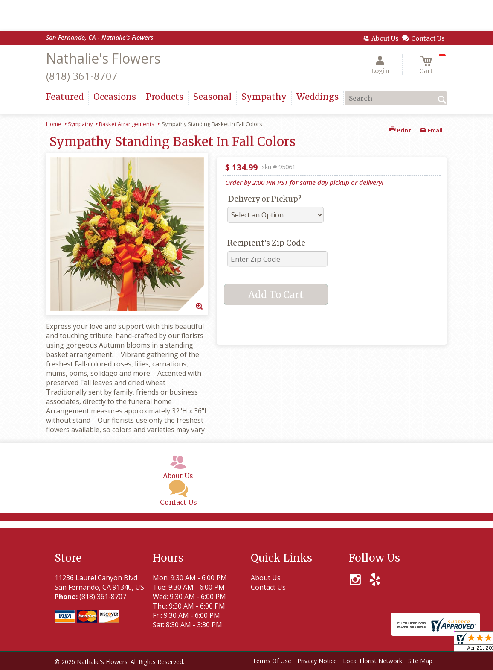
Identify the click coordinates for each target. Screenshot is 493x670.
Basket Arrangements (126, 124)
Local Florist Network (372, 661)
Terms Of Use (271, 661)
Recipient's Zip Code (266, 243)
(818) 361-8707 (82, 76)
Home (53, 124)
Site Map (420, 661)
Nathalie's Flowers (103, 58)
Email (431, 130)
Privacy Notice (317, 661)
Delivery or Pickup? (265, 199)
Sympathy (80, 124)
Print (400, 130)
